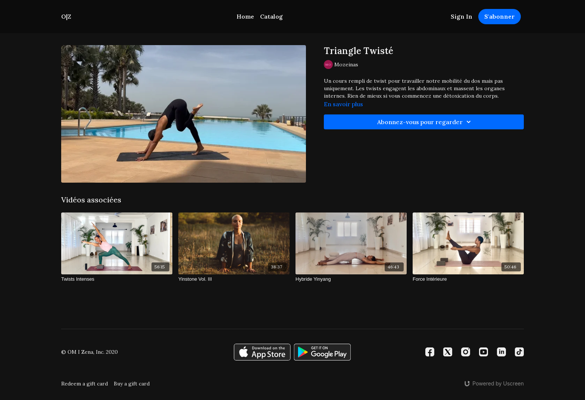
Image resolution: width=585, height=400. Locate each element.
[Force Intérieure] (468, 279)
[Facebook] (429, 351)
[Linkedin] (501, 351)
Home (245, 16)
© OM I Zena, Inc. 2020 (89, 352)
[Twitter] (447, 351)
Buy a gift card (132, 383)
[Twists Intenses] (116, 279)
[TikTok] (519, 351)
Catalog (271, 16)
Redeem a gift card (84, 383)
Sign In (461, 16)
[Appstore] (262, 352)
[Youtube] (483, 351)
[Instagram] (465, 351)
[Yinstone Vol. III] (234, 279)
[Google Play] (322, 352)
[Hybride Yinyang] (351, 279)
